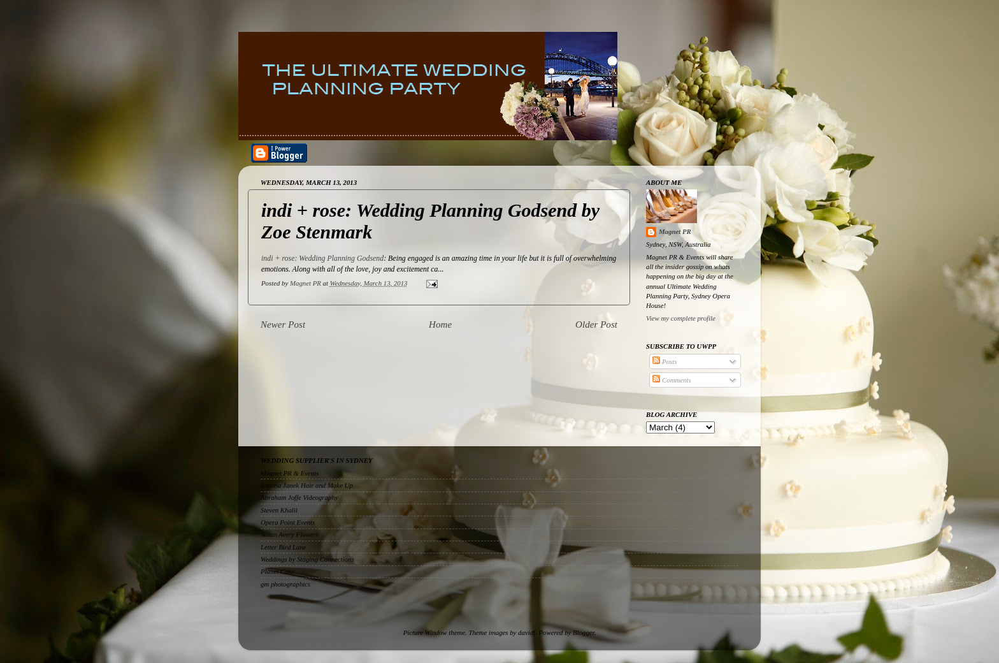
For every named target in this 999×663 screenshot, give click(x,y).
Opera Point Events (288, 522)
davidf (526, 632)
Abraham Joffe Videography (299, 497)
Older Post (596, 324)
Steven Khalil (279, 510)
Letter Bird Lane (283, 547)
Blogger (583, 632)
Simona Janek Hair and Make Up (307, 485)
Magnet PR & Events (290, 473)
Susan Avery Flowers (290, 534)
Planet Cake (277, 571)
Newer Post (283, 324)
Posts (664, 361)
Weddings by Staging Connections (307, 559)
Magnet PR (675, 231)
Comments (671, 380)
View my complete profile (680, 318)
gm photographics (285, 584)
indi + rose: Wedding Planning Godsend (322, 258)
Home (440, 324)
